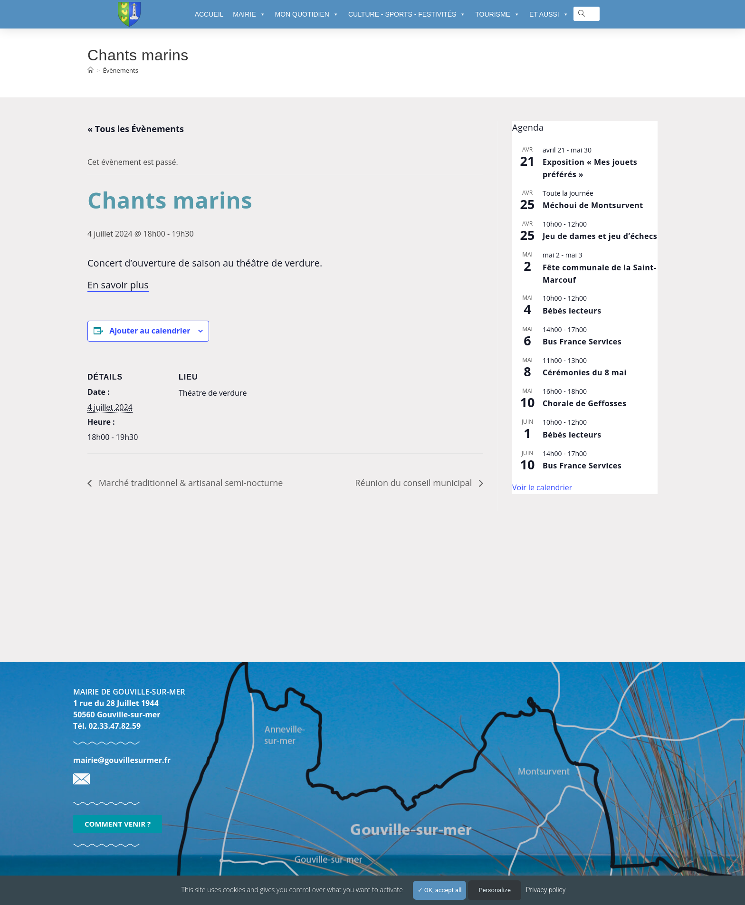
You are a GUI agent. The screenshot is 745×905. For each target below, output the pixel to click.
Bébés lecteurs (572, 310)
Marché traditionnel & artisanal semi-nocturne (189, 482)
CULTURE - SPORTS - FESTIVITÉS (407, 14)
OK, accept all (440, 890)
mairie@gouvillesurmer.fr (122, 760)
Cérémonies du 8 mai (585, 372)
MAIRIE (249, 14)
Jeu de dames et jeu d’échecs (600, 236)
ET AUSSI (549, 14)
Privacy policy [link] (546, 890)
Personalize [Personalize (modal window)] (494, 890)
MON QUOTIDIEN (307, 14)
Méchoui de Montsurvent (593, 205)
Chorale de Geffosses (584, 403)
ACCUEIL (209, 14)
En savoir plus (118, 284)
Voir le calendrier (542, 487)
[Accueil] (90, 70)
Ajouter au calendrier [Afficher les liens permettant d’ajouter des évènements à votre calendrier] (149, 330)
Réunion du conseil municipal (414, 482)
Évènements (120, 70)
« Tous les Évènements (135, 128)
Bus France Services (582, 341)
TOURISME (497, 14)
